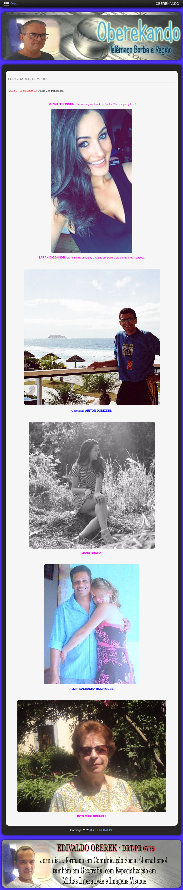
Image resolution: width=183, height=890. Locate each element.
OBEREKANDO (103, 830)
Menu (14, 3)
